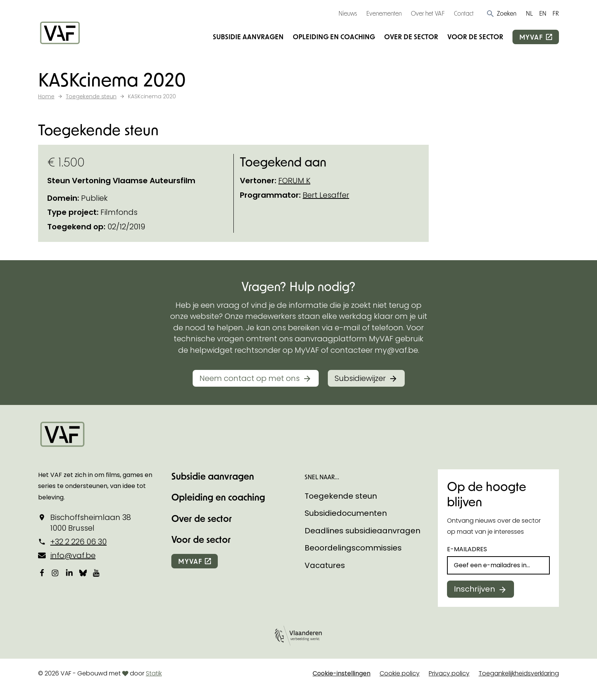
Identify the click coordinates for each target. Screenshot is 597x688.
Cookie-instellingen (341, 673)
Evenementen (384, 13)
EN (542, 13)
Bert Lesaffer (326, 195)
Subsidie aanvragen (248, 36)
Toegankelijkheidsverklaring (519, 673)
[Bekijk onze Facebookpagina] (42, 572)
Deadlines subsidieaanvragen (362, 530)
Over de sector (411, 36)
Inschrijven (474, 589)
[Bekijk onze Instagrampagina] (55, 572)
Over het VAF (428, 13)
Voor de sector (475, 36)
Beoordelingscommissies (353, 547)
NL (529, 13)
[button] (501, 13)
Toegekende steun (341, 496)
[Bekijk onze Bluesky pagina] (83, 572)
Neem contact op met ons (250, 378)
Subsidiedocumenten (346, 513)
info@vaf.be (73, 555)
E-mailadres (467, 549)
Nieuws (347, 13)
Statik (154, 673)
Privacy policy (449, 673)
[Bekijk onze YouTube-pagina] (97, 572)
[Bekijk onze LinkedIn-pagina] (69, 572)
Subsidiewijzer (360, 378)
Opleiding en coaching (334, 36)
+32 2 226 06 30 (78, 541)
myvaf (531, 37)
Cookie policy (400, 673)
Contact (464, 13)
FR (555, 13)
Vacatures (325, 565)
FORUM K (294, 180)
